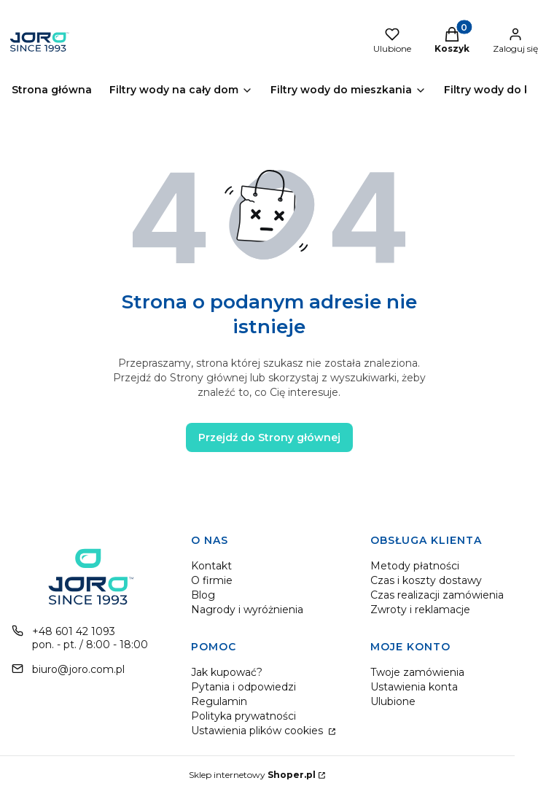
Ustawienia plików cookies (258, 730)
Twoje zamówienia (417, 672)
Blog (203, 595)
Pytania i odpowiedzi (243, 686)
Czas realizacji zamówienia (437, 595)
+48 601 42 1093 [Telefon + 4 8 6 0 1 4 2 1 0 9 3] (73, 631)
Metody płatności (414, 565)
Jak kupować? (226, 672)
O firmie (212, 580)
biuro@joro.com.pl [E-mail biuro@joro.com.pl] (78, 669)
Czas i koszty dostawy (426, 580)
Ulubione (393, 701)
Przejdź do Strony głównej (269, 437)
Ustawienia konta (414, 686)
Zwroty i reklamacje (420, 609)
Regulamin (219, 701)
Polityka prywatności (243, 716)
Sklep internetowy (252, 774)
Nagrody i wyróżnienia (247, 609)
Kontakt (211, 565)
